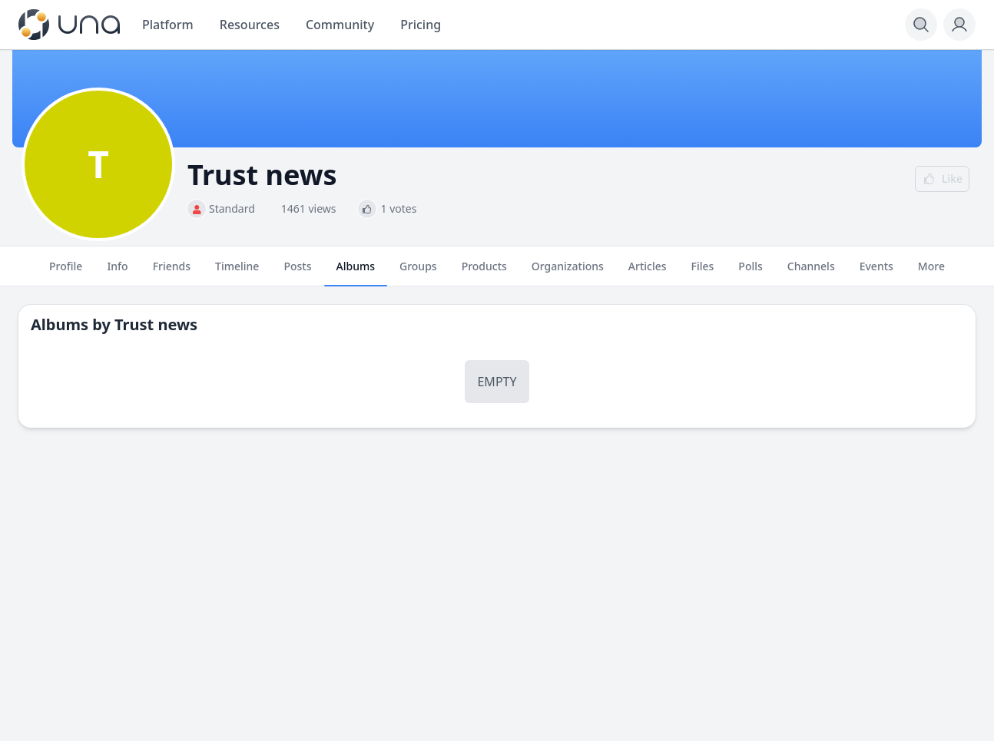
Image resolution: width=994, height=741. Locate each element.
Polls (750, 272)
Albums (355, 272)
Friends (172, 272)
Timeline (237, 272)
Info (117, 272)
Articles (647, 272)
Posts (297, 272)
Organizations (567, 272)
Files (703, 272)
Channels (811, 272)
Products (484, 272)
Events (876, 272)
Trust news (155, 324)
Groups (418, 272)
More (931, 272)
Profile (65, 272)
